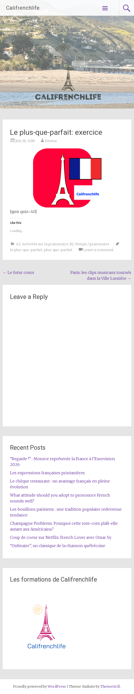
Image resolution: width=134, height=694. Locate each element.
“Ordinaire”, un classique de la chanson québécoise (57, 545)
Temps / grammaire (92, 244)
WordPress (57, 686)
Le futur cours (18, 272)
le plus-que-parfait (26, 250)
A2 (18, 244)
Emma (51, 141)
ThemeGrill (110, 686)
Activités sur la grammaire (45, 244)
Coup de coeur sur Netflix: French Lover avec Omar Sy (60, 537)
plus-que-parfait (58, 250)
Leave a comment (98, 250)
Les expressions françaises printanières (47, 472)
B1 (72, 244)
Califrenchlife (22, 8)
